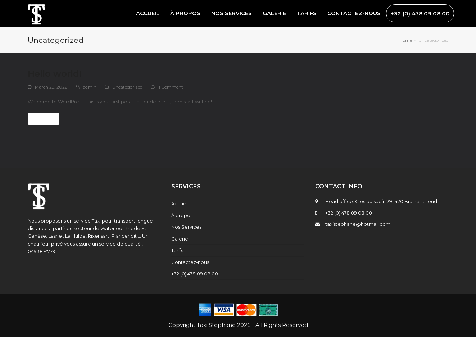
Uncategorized (127, 87)
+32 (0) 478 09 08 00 (194, 274)
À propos (181, 215)
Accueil (180, 203)
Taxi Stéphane (216, 325)
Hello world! (54, 73)
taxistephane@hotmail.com (357, 224)
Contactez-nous (190, 262)
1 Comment (171, 87)
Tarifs (177, 250)
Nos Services (186, 227)
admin (89, 87)
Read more (43, 118)
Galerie (179, 239)
